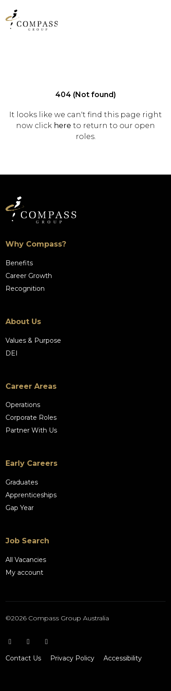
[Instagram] (28, 641)
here (62, 125)
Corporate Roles (31, 417)
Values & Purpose (33, 340)
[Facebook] (10, 641)
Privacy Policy (72, 658)
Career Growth (28, 276)
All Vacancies (25, 560)
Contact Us (23, 658)
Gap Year (19, 508)
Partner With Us (31, 430)
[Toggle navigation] (153, 20)
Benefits (19, 263)
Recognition (25, 288)
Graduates (21, 482)
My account (24, 572)
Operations (22, 405)
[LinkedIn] (46, 641)
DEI (11, 353)
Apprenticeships (31, 495)
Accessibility (123, 658)
